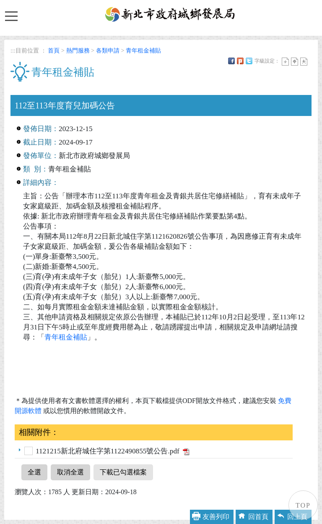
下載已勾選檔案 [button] (123, 472)
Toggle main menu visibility (11, 12)
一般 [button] (294, 62)
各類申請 (107, 50)
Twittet (249, 61)
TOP (303, 505)
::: (13, 50)
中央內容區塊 (30, 89)
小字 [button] (285, 62)
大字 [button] (303, 62)
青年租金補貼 (143, 50)
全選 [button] (34, 472)
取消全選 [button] (70, 472)
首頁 (54, 50)
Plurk (240, 61)
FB (231, 61)
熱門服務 (78, 50)
